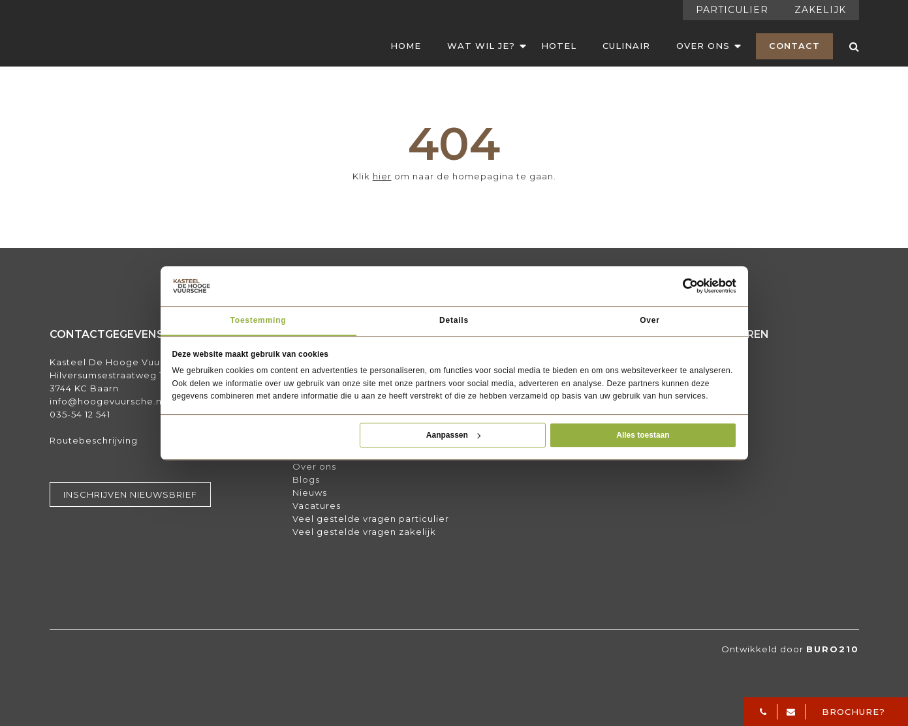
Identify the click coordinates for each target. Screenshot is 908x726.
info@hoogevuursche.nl (107, 401)
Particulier (732, 10)
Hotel (558, 45)
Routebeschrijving (94, 440)
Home (405, 45)
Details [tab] (454, 320)
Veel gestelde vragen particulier (370, 518)
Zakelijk (820, 10)
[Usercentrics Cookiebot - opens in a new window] (690, 286)
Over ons (314, 466)
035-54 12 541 (80, 414)
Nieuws (309, 492)
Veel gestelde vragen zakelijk (364, 531)
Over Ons (703, 45)
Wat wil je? (481, 45)
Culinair (626, 45)
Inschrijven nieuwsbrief (130, 494)
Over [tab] (650, 320)
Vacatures (316, 505)
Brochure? (853, 711)
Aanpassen (453, 435)
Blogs (306, 479)
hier (382, 176)
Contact (794, 45)
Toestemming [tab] (258, 320)
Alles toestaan (642, 435)
